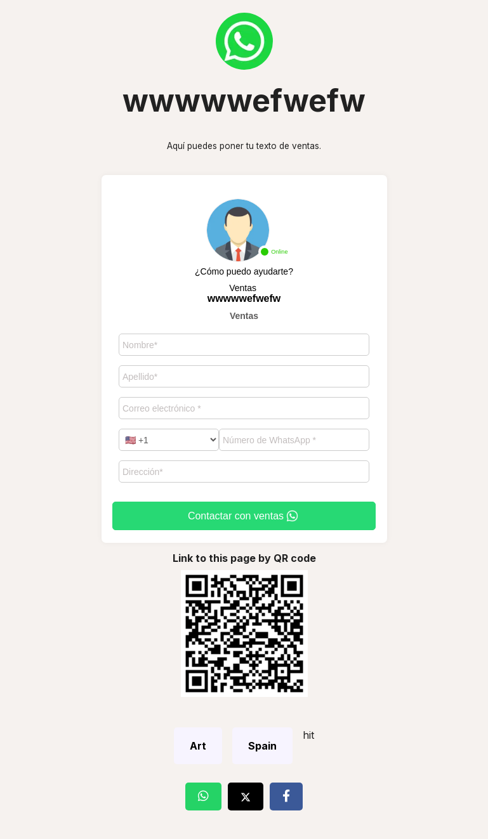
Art (198, 745)
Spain (262, 745)
